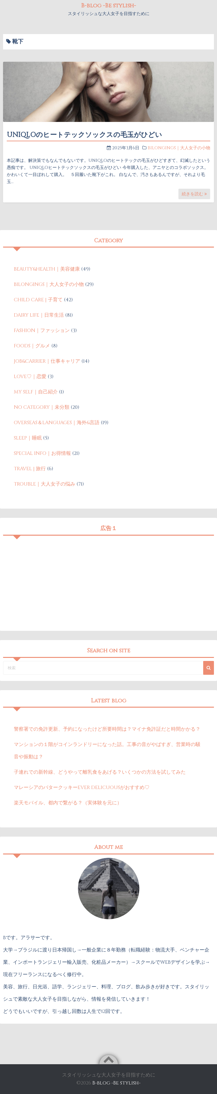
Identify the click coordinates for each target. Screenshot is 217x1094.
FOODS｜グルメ (32, 345)
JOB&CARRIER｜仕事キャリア (47, 361)
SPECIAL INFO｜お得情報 (42, 453)
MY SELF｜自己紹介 (36, 392)
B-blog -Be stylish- (108, 6)
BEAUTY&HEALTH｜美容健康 (47, 269)
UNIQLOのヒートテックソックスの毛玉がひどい (84, 135)
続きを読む (194, 194)
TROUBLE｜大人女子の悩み (44, 484)
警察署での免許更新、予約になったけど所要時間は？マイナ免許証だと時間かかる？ (107, 729)
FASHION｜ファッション (42, 330)
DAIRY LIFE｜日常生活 (39, 315)
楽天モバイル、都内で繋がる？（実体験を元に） (68, 802)
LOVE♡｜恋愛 (30, 376)
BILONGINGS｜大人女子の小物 (179, 148)
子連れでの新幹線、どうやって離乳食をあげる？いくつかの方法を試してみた (100, 772)
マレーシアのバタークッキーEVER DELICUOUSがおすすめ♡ (81, 787)
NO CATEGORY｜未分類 (41, 407)
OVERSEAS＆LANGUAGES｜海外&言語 (56, 422)
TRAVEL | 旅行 (30, 468)
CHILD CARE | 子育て (38, 299)
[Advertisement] (108, 582)
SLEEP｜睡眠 (28, 438)
